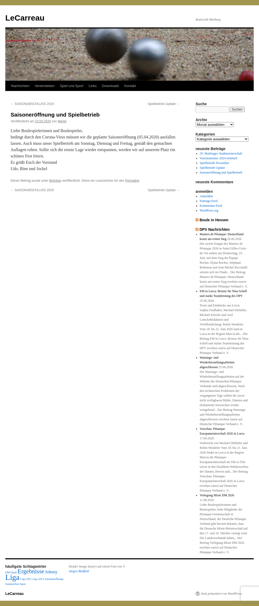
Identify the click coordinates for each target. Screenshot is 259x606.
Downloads (110, 86)
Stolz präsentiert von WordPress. (221, 593)
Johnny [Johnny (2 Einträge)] (51, 572)
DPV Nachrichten (215, 229)
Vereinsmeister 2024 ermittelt (218, 158)
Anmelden (206, 196)
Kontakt (130, 86)
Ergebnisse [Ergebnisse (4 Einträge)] (31, 571)
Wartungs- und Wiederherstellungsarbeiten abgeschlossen (217, 362)
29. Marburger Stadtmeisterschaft (221, 153)
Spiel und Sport (72, 86)
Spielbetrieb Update (164, 104)
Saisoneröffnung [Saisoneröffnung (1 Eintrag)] (54, 579)
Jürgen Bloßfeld (79, 571)
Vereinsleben (44, 86)
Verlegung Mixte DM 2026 (217, 495)
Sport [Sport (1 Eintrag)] (23, 584)
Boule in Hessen (214, 220)
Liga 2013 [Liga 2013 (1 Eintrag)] (38, 579)
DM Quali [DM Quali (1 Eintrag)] (11, 572)
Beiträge (55, 180)
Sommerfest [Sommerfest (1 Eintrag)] (12, 584)
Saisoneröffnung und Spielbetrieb (221, 172)
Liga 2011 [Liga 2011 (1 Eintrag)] (26, 579)
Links (92, 86)
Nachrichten (20, 86)
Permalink (132, 180)
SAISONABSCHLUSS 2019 (32, 104)
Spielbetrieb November (214, 163)
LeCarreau (24, 17)
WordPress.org (209, 210)
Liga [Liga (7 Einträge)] (12, 577)
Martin (62, 121)
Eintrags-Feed (209, 201)
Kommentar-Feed (211, 206)
